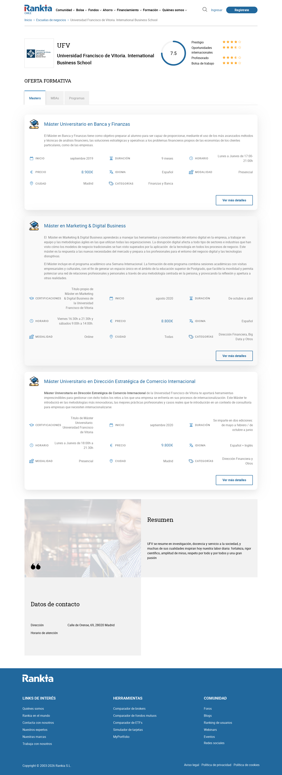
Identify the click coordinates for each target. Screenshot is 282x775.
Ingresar (216, 10)
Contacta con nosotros (38, 722)
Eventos (209, 737)
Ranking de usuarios (218, 722)
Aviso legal (191, 765)
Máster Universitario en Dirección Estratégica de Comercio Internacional (119, 381)
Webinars (210, 729)
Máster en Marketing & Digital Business (85, 225)
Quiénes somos (33, 708)
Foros (208, 708)
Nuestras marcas (34, 737)
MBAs (55, 98)
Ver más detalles (234, 200)
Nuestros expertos (35, 729)
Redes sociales (214, 743)
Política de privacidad (216, 765)
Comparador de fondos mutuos (134, 715)
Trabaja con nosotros (37, 744)
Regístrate (242, 10)
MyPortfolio (121, 737)
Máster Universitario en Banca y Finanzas (87, 124)
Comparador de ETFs (127, 722)
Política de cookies (246, 765)
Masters (35, 98)
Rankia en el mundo (36, 715)
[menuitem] (65, 10)
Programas (77, 98)
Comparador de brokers (129, 708)
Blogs (208, 715)
